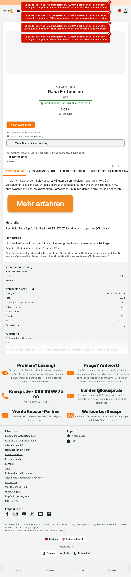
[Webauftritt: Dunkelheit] (82, 553)
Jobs (7, 468)
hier (63, 530)
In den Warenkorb (20, 124)
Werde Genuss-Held (16, 486)
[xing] (49, 514)
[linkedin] (40, 514)
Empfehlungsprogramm (17, 496)
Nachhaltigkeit (13, 491)
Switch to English (73, 539)
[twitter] (32, 514)
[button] (125, 11)
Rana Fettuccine (65, 91)
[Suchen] (81, 568)
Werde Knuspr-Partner (36, 411)
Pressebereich (13, 459)
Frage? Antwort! (101, 365)
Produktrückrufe (13, 454)
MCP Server (11, 500)
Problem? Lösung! (36, 365)
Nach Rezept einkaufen (17, 449)
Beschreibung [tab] (14, 171)
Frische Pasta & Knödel (34, 153)
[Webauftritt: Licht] (64, 553)
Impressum (11, 482)
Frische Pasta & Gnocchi (68, 153)
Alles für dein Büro (15, 445)
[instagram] (15, 514)
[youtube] (24, 514)
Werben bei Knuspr (102, 411)
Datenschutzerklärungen (18, 473)
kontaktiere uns (92, 253)
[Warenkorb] (112, 568)
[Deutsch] (118, 10)
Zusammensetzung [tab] (42, 171)
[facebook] (7, 514)
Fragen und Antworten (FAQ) (20, 435)
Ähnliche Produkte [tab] (73, 171)
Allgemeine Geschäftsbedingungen (24, 477)
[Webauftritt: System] (49, 553)
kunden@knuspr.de (101, 390)
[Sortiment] (50, 568)
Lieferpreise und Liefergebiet (21, 440)
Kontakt (9, 463)
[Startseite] (19, 568)
